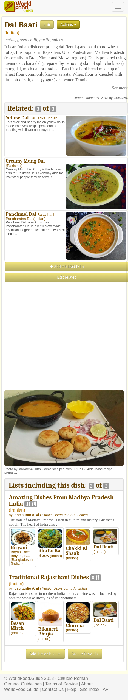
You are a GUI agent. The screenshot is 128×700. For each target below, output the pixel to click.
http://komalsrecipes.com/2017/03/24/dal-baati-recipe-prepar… (59, 470)
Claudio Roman (73, 678)
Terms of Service (61, 684)
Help (71, 689)
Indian (12, 32)
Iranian (17, 510)
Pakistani (14, 166)
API (106, 689)
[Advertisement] (63, 346)
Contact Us (53, 689)
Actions (68, 24)
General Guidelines (23, 684)
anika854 (121, 98)
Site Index (89, 689)
